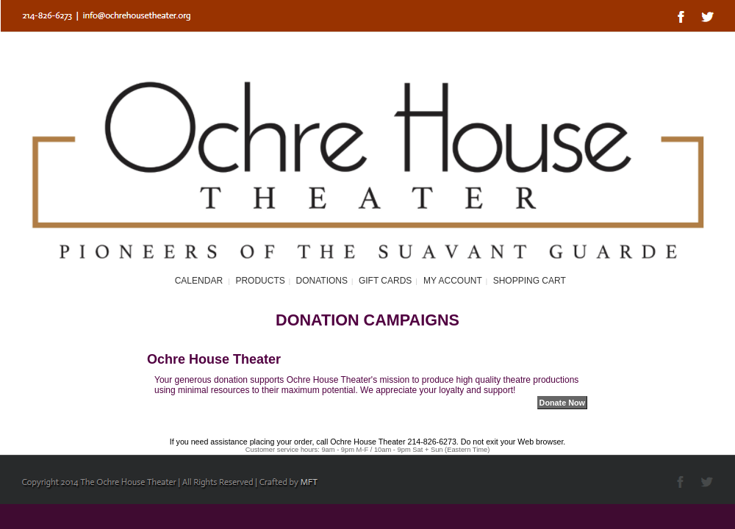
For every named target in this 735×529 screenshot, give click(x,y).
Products (259, 281)
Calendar (199, 281)
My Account (451, 281)
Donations (322, 281)
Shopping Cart (529, 281)
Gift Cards (385, 281)
